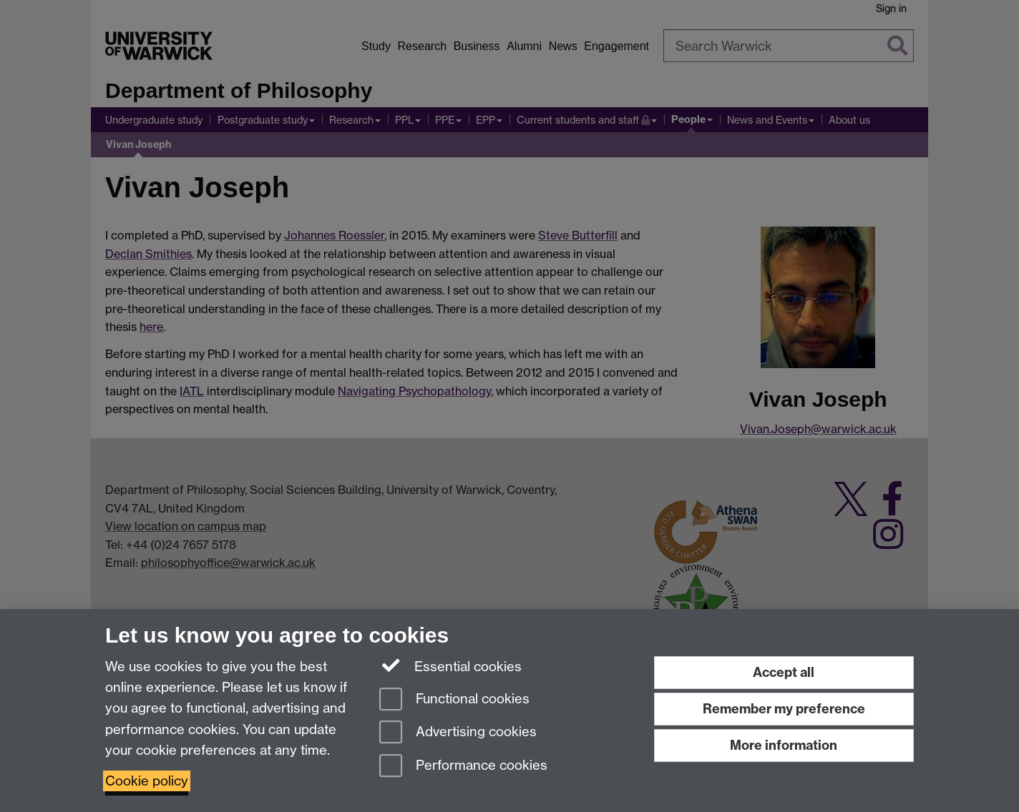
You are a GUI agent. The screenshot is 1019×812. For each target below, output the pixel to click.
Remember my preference (784, 708)
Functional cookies (454, 700)
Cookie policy (146, 781)
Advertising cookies (458, 733)
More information (783, 745)
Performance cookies (463, 766)
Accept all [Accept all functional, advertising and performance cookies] (783, 672)
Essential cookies (450, 665)
